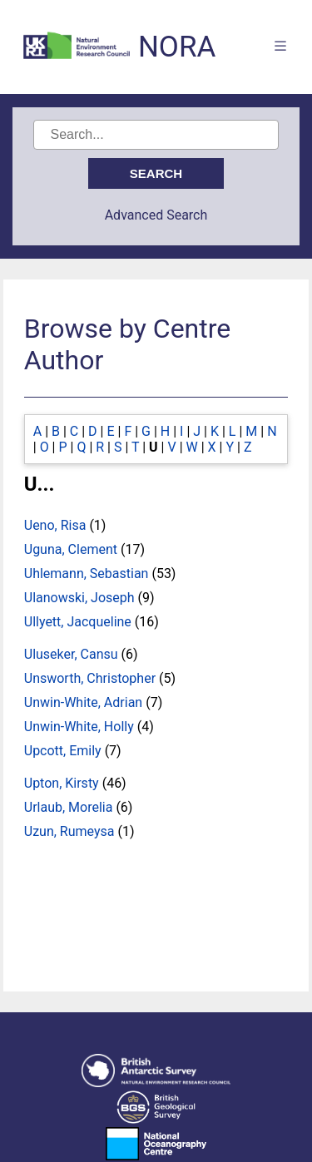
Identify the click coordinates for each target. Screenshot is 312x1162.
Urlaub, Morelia (68, 807)
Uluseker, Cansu (71, 654)
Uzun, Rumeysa (69, 831)
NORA (176, 47)
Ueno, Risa (55, 525)
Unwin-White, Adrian (83, 702)
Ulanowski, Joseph (79, 598)
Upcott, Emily (63, 751)
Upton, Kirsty (61, 783)
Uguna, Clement (70, 549)
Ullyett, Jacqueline (77, 622)
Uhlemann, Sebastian (86, 573)
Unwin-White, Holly (79, 726)
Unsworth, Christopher (90, 678)
